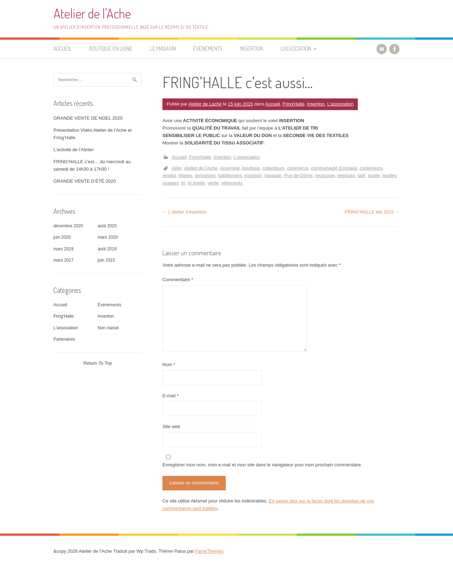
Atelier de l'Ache (92, 13)
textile (374, 175)
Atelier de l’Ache (200, 168)
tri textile (196, 183)
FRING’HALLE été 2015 (372, 212)
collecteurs (274, 168)
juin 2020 (62, 237)
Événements (208, 48)
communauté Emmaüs (334, 168)
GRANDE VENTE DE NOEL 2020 (87, 118)
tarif (361, 175)
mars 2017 (63, 260)
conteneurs (371, 168)
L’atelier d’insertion (184, 212)
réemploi (346, 175)
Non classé (108, 327)
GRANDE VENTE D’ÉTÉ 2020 (84, 181)
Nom (168, 364)
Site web (171, 426)
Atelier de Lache (205, 104)
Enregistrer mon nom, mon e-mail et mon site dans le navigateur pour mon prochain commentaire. (262, 464)
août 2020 (107, 225)
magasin (273, 175)
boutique (251, 168)
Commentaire (177, 279)
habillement (230, 175)
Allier (177, 168)
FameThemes (209, 551)
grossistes (205, 175)
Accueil (62, 48)
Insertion (251, 48)
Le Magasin (163, 48)
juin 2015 (106, 260)
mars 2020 (108, 237)
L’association (296, 48)
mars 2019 (63, 248)
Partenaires (64, 339)
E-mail (170, 395)
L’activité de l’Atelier (73, 149)
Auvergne (230, 168)
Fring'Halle (293, 104)
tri (183, 183)
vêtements (231, 183)
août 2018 (107, 248)
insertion (253, 175)
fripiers (186, 175)
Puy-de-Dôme (298, 175)
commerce (298, 168)
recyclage (325, 175)
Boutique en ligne (110, 48)
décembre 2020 (68, 225)
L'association (340, 104)
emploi (169, 175)
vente (213, 183)
